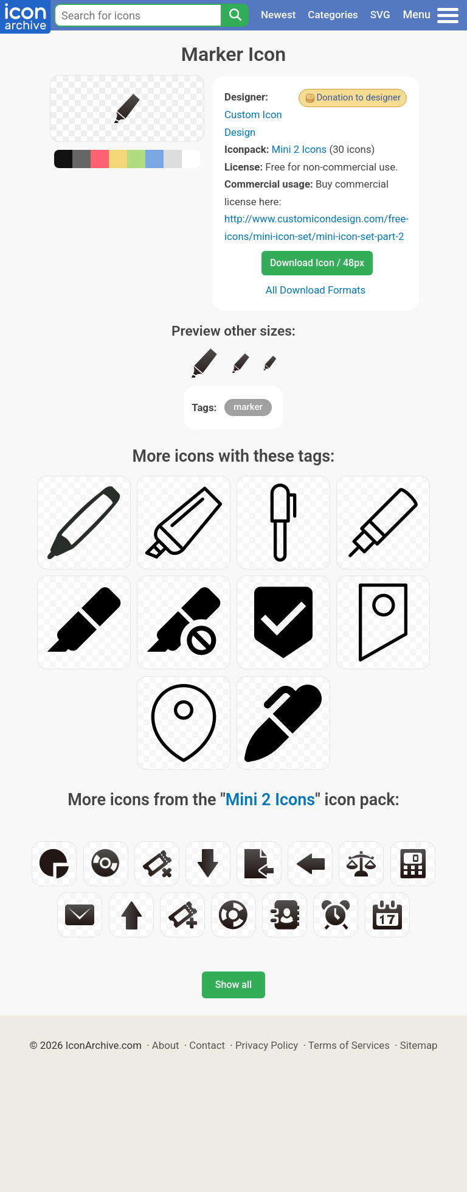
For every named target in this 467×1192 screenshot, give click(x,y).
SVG (380, 15)
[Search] (235, 15)
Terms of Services (349, 1045)
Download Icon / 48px (317, 263)
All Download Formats (316, 290)
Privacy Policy (266, 1045)
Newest (278, 15)
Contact (207, 1045)
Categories (333, 15)
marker (248, 406)
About (165, 1045)
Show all (233, 984)
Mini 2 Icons (299, 149)
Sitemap (419, 1045)
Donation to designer (358, 97)
